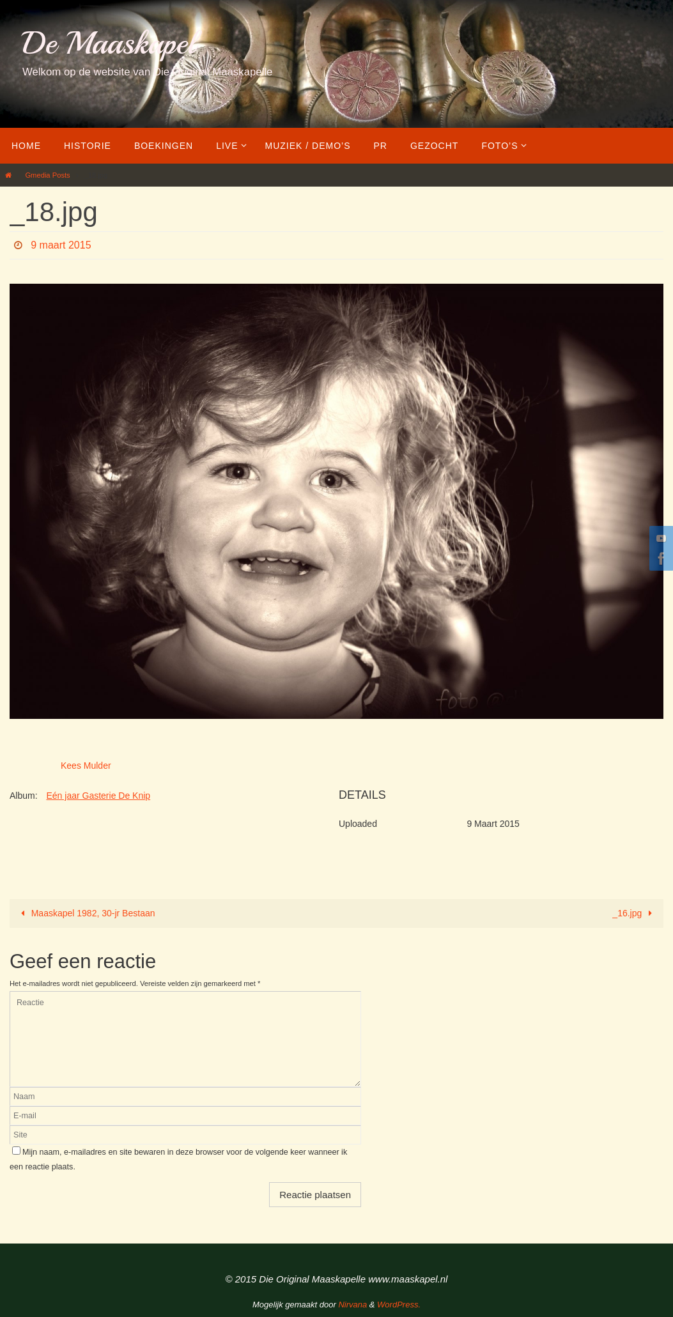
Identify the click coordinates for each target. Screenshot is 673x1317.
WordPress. (399, 1304)
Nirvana (352, 1304)
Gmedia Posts (47, 175)
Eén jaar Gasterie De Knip (98, 795)
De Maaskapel (109, 43)
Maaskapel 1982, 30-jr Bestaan (85, 913)
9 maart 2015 (61, 245)
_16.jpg (634, 913)
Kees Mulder (86, 765)
